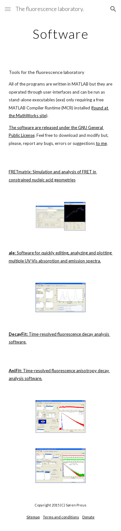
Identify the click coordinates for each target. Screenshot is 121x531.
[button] (7, 9)
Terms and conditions (61, 517)
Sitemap (33, 517)
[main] (60, 34)
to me (101, 143)
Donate (88, 517)
